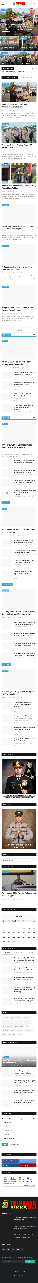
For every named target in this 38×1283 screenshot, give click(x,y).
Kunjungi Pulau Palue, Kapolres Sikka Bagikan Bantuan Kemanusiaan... (18, 612)
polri (27, 1026)
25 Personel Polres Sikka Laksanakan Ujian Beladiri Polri (25, 1218)
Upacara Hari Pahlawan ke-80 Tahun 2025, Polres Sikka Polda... (19, 187)
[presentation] (29, 873)
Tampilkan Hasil (15, 1144)
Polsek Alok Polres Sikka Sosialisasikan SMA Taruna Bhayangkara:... (18, 227)
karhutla (5, 1030)
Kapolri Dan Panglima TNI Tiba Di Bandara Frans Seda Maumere (24, 1092)
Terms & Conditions (18, 1275)
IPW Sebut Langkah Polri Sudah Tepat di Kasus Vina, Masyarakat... (24, 1236)
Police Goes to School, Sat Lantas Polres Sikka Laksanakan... (24, 561)
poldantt (5, 1018)
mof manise (12, 1034)
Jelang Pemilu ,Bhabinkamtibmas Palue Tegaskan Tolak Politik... (24, 481)
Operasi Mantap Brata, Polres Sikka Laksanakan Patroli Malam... (25, 728)
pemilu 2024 (28, 1030)
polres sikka (19, 1026)
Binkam (6, 418)
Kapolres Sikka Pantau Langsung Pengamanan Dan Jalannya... (24, 1101)
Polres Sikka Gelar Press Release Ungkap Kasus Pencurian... (16, 363)
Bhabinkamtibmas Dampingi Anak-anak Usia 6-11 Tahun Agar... (25, 644)
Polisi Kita (7, 585)
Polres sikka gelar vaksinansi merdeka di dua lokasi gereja (23, 1072)
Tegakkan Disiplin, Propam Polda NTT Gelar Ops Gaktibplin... (17, 146)
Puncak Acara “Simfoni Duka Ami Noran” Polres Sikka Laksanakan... (25, 635)
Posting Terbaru (9, 78)
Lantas (5, 503)
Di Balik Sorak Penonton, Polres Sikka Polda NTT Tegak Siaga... (17, 268)
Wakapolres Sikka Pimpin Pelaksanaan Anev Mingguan (19, 894)
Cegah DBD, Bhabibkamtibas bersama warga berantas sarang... (25, 1227)
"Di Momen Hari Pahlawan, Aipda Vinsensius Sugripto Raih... (15, 105)
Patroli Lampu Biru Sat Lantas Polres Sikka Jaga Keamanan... (24, 541)
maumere (19, 1022)
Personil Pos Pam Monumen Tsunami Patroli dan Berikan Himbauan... (23, 704)
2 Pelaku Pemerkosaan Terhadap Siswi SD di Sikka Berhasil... (24, 373)
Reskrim (6, 335)
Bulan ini (19, 952)
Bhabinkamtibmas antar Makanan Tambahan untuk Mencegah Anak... (25, 654)
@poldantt (27, 1018)
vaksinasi (28, 1022)
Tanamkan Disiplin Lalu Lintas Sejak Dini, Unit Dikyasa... (23, 573)
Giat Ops (6, 665)
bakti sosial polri (8, 1026)
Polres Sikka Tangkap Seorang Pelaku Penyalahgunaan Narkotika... (23, 407)
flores (4, 1034)
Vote (4, 1145)
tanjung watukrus (16, 1018)
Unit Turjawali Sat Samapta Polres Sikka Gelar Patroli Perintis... (17, 446)
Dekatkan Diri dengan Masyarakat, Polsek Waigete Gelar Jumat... (25, 471)
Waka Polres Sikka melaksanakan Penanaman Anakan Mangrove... (24, 623)
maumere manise (8, 1022)
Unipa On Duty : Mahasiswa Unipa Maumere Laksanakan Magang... (24, 1000)
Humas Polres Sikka (6, 34)
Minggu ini (7, 952)
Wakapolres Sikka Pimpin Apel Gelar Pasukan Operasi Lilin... (23, 717)
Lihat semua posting (29, 77)
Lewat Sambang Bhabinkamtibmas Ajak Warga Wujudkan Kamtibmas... (25, 492)
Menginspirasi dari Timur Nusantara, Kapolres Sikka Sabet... (25, 969)
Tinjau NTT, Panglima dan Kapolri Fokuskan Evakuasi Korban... (24, 1082)
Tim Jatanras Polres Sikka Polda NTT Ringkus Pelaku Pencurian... (24, 959)
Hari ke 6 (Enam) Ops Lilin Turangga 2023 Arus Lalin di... (18, 692)
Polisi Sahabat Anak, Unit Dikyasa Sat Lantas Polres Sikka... (24, 551)
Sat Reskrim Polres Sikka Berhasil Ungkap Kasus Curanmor (24, 383)
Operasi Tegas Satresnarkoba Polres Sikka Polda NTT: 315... (23, 979)
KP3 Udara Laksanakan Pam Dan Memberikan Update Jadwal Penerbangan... (24, 990)
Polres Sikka (17, 638)
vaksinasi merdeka (16, 1030)
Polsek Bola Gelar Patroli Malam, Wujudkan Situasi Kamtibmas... (24, 461)
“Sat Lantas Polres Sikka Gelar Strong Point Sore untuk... (18, 531)
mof (20, 1034)
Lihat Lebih (19, 330)
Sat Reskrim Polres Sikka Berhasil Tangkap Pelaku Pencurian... (24, 395)
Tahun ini (30, 952)
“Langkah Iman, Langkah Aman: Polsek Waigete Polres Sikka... (17, 309)
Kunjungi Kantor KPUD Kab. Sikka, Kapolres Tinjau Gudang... (24, 740)
